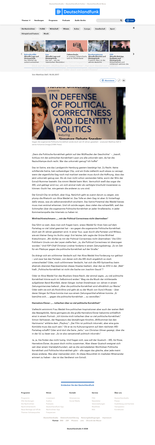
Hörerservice (74, 398)
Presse (117, 401)
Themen (25, 20)
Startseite (24, 28)
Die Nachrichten (27, 404)
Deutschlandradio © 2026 (77, 429)
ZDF (67, 420)
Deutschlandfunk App (55, 407)
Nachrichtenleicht (28, 407)
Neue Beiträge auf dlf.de (30, 409)
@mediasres (35, 28)
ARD (61, 420)
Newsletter (96, 401)
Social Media (74, 401)
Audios (49, 401)
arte (82, 420)
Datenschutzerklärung (70, 418)
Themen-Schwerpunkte (30, 412)
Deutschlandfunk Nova (96, 4)
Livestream (50, 398)
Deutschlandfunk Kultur (75, 4)
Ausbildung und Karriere (124, 404)
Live (130, 20)
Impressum (107, 418)
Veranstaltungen (98, 404)
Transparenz (119, 407)
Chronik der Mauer (93, 420)
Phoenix (74, 420)
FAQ (93, 398)
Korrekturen (119, 409)
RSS (93, 409)
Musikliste (96, 407)
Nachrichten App (53, 409)
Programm (53, 20)
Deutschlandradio (56, 4)
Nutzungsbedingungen (90, 418)
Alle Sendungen (27, 401)
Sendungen (39, 20)
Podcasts (66, 20)
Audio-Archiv (80, 20)
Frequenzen (51, 412)
